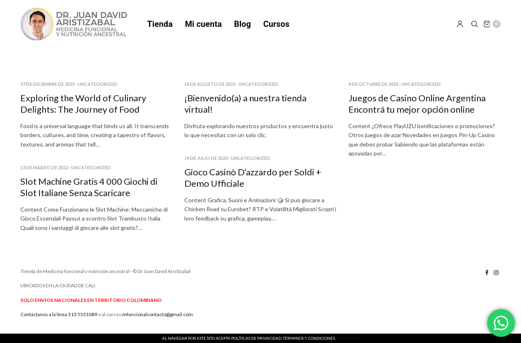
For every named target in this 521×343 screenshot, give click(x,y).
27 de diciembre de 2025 (47, 89)
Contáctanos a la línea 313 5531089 (58, 319)
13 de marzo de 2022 (44, 172)
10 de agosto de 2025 (209, 89)
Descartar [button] (348, 338)
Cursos (276, 26)
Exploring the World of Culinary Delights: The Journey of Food (83, 109)
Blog (242, 26)
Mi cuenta (203, 26)
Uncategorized (97, 89)
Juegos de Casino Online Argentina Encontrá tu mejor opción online (417, 109)
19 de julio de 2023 (206, 163)
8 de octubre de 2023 (373, 89)
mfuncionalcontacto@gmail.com (157, 319)
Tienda (160, 26)
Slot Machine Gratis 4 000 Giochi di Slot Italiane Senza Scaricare (89, 192)
